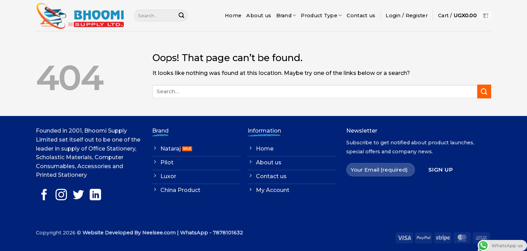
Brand (286, 15)
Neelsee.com (159, 233)
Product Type (321, 15)
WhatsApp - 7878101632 (211, 233)
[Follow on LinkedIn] (95, 195)
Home (233, 15)
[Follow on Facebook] (44, 195)
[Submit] (181, 15)
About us (258, 15)
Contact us (361, 15)
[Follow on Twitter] (78, 195)
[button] (407, 15)
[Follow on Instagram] (61, 195)
